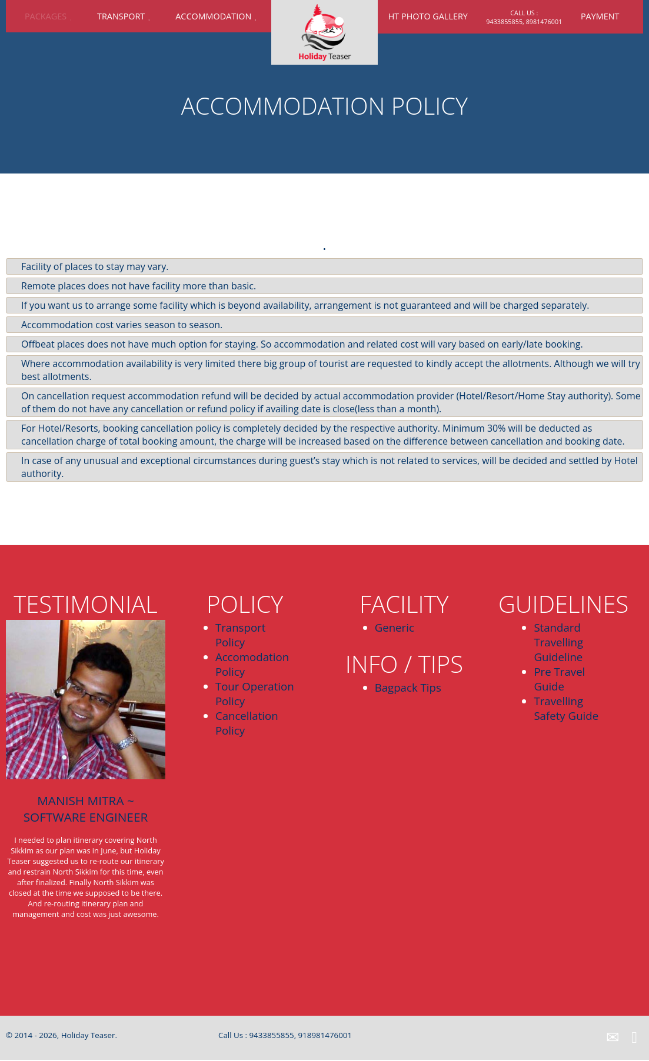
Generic (394, 627)
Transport (121, 16)
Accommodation (213, 16)
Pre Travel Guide (559, 678)
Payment (600, 16)
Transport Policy (240, 634)
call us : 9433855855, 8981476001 (524, 17)
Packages (45, 16)
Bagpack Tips (408, 687)
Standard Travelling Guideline (558, 642)
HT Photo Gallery (428, 16)
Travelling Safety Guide (566, 708)
